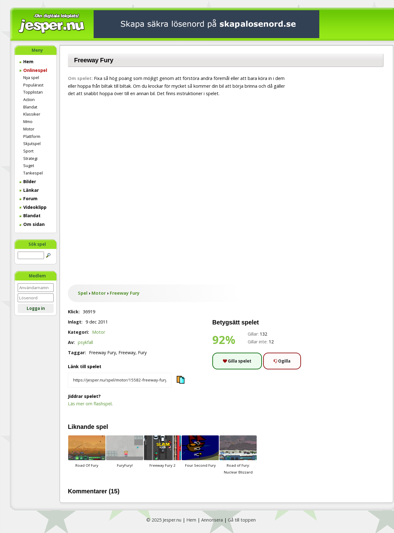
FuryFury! (124, 451)
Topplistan (33, 92)
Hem (26, 61)
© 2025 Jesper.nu (163, 520)
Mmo (28, 121)
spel (102, 426)
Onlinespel (33, 70)
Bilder (27, 181)
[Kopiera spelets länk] (119, 380)
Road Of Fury (86, 451)
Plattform (31, 136)
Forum (28, 198)
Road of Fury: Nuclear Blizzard (238, 454)
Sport (28, 151)
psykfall (85, 342)
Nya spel (31, 77)
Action (29, 99)
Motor (28, 129)
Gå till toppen (242, 520)
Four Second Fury (200, 451)
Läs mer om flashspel (90, 404)
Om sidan (32, 224)
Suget (28, 165)
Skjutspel (32, 143)
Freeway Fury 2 (162, 451)
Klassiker (31, 114)
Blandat (30, 107)
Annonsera (212, 520)
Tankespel (33, 173)
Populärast (33, 85)
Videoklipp (32, 207)
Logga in (36, 308)
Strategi (30, 158)
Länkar (29, 190)
